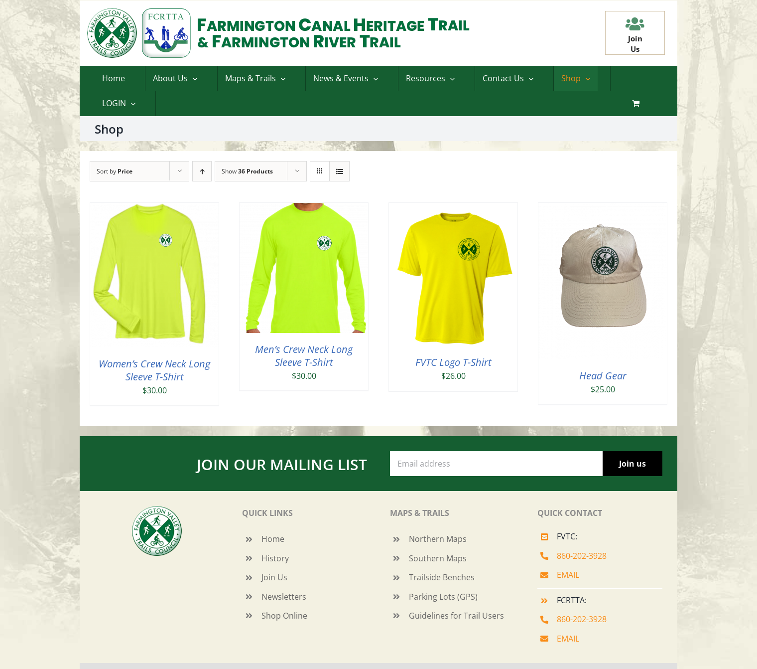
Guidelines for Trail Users (456, 615)
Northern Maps (438, 538)
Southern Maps (438, 558)
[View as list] (339, 171)
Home (272, 538)
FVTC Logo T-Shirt (453, 362)
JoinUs (635, 43)
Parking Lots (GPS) (443, 596)
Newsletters (283, 596)
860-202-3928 (582, 555)
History (275, 558)
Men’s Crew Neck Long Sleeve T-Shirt (304, 355)
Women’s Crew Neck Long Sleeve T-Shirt (154, 370)
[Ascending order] (202, 171)
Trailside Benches (442, 577)
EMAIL (568, 574)
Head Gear (603, 375)
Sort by (114, 171)
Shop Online (284, 615)
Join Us (274, 577)
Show (247, 171)
